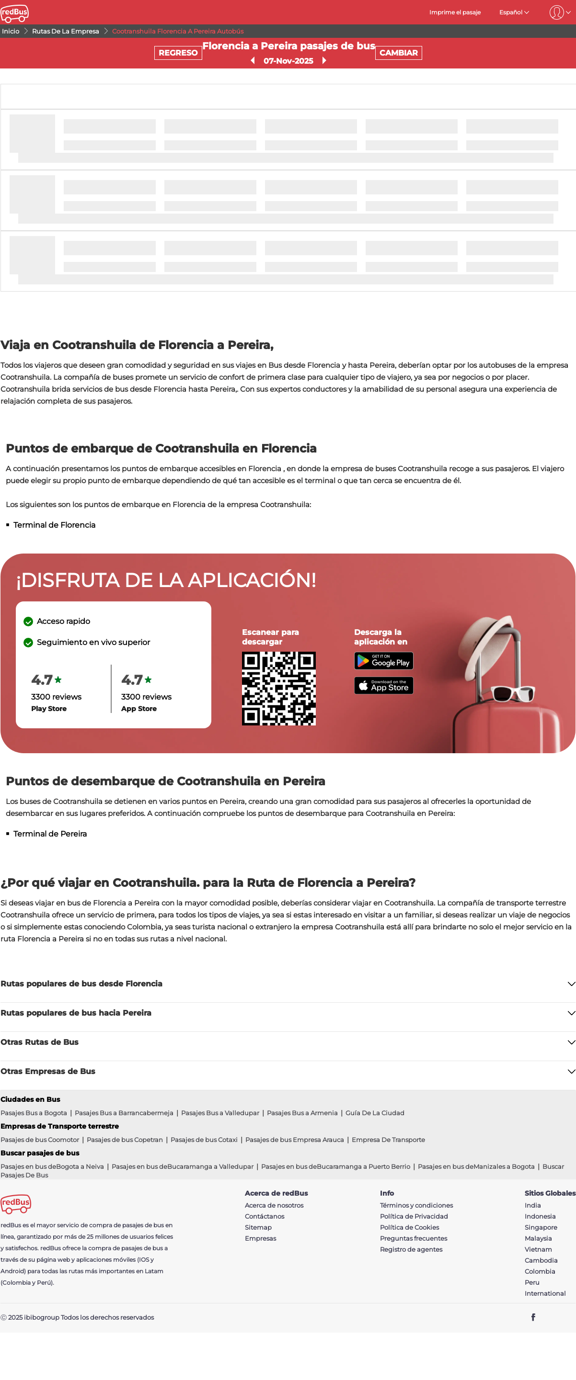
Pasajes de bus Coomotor (39, 1139)
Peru (532, 1282)
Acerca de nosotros (274, 1205)
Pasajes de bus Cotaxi (204, 1139)
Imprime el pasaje (455, 12)
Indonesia (540, 1216)
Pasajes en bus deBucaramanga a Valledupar (182, 1166)
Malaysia (538, 1238)
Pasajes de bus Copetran (125, 1139)
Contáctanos (264, 1216)
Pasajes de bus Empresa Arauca (294, 1139)
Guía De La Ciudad (375, 1113)
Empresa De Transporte (388, 1139)
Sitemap (258, 1227)
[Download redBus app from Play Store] (384, 667)
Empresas (260, 1238)
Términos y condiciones (416, 1205)
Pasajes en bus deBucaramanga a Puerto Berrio (335, 1166)
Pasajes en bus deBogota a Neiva (52, 1166)
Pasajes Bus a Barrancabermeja (124, 1113)
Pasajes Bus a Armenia (302, 1113)
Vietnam (538, 1249)
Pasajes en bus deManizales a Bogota (476, 1166)
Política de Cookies (409, 1227)
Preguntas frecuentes (413, 1238)
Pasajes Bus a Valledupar (220, 1113)
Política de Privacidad (414, 1216)
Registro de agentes (411, 1249)
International (545, 1293)
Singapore (541, 1227)
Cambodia (541, 1260)
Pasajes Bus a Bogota (33, 1113)
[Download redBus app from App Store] (384, 691)
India (533, 1205)
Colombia (540, 1271)
